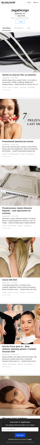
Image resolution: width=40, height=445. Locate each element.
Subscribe (20, 435)
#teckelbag (31, 87)
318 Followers (18, 28)
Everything (6, 28)
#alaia (10, 87)
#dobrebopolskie (13, 154)
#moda (4, 87)
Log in (29, 2)
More (30, 28)
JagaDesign (5, 78)
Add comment (6, 90)
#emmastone (12, 364)
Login (29, 439)
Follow (20, 22)
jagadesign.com (20, 13)
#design (4, 154)
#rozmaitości (30, 154)
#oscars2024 (28, 364)
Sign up (35, 2)
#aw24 (10, 292)
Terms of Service (29, 442)
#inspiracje (23, 87)
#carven (16, 292)
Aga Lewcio (21, 16)
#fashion (15, 87)
